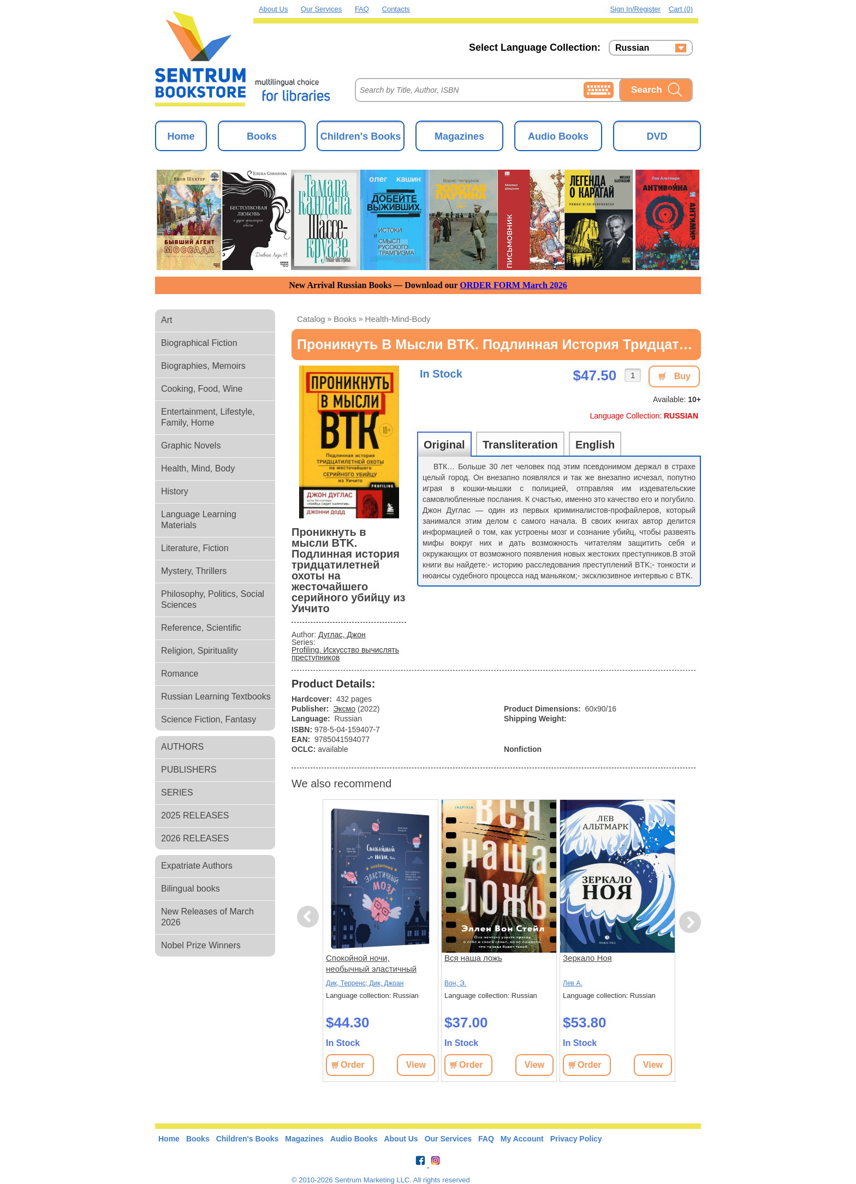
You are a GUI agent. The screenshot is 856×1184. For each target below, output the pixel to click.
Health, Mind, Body (198, 468)
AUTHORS (182, 746)
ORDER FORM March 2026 (513, 285)
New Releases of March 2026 (207, 917)
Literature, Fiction (195, 548)
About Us (273, 9)
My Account (522, 1138)
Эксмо (344, 708)
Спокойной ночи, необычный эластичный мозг (371, 963)
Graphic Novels (191, 445)
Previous (310, 917)
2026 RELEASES (195, 838)
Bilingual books (190, 888)
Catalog (311, 319)
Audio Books (558, 136)
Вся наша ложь (473, 957)
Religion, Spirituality (199, 650)
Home (180, 136)
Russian (632, 48)
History (174, 491)
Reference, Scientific (201, 627)
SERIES (177, 792)
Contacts (396, 9)
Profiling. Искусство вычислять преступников (345, 653)
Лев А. (572, 983)
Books (262, 136)
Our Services (321, 9)
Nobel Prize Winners (201, 945)
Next (689, 922)
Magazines (459, 136)
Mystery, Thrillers (194, 571)
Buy (682, 376)
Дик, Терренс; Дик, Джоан (364, 983)
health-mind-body (398, 319)
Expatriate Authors (197, 865)
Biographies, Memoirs (203, 365)
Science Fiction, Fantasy (208, 719)
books (345, 319)
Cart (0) (681, 9)
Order (353, 1064)
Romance (179, 673)
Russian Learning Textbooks (216, 696)
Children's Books (360, 136)
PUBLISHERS (188, 769)
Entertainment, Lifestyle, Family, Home (208, 417)
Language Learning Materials (198, 520)
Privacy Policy (576, 1138)
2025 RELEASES (195, 815)
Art (166, 320)
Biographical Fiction (199, 343)
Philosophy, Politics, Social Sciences (212, 599)
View (416, 1064)
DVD (656, 136)
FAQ (362, 9)
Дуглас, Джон (342, 634)
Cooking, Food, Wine (201, 388)
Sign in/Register (635, 9)
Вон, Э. (455, 983)
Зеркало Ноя (587, 957)
